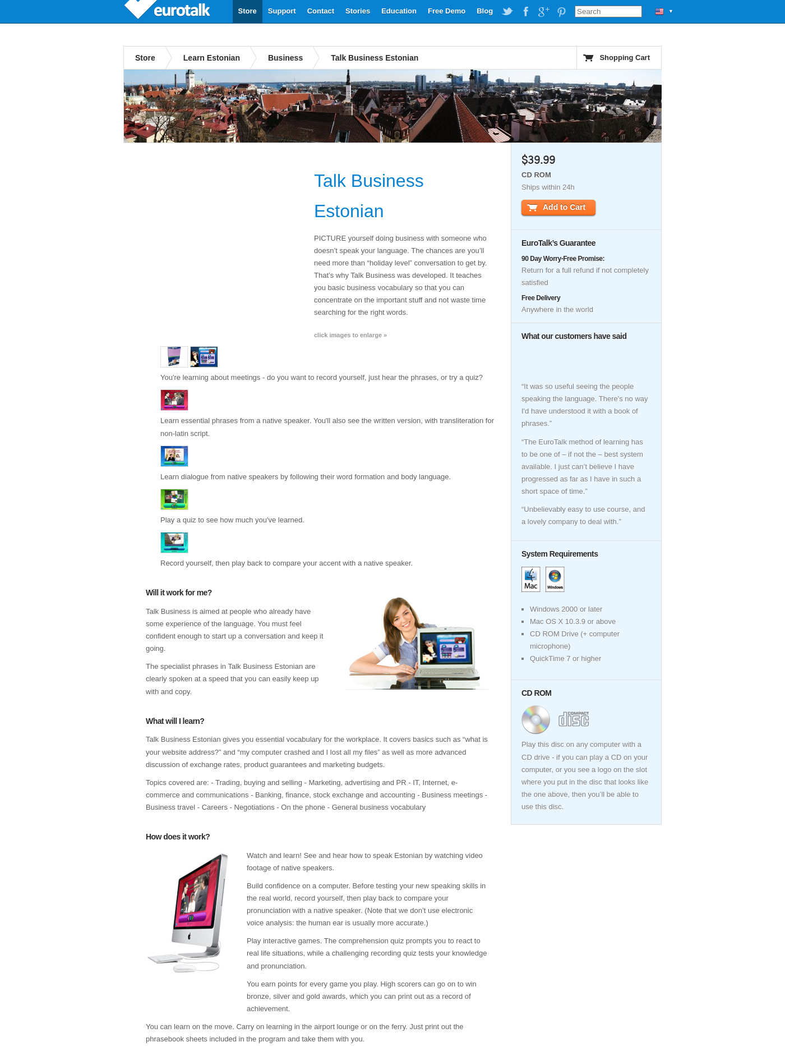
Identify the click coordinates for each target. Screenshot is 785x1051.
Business (285, 57)
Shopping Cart (624, 57)
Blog (485, 11)
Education (399, 11)
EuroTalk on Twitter (507, 12)
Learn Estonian (211, 57)
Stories (357, 11)
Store (247, 11)
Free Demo (446, 11)
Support (282, 11)
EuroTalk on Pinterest (561, 12)
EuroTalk (168, 11)
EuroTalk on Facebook (525, 12)
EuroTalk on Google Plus (543, 12)
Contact (320, 11)
